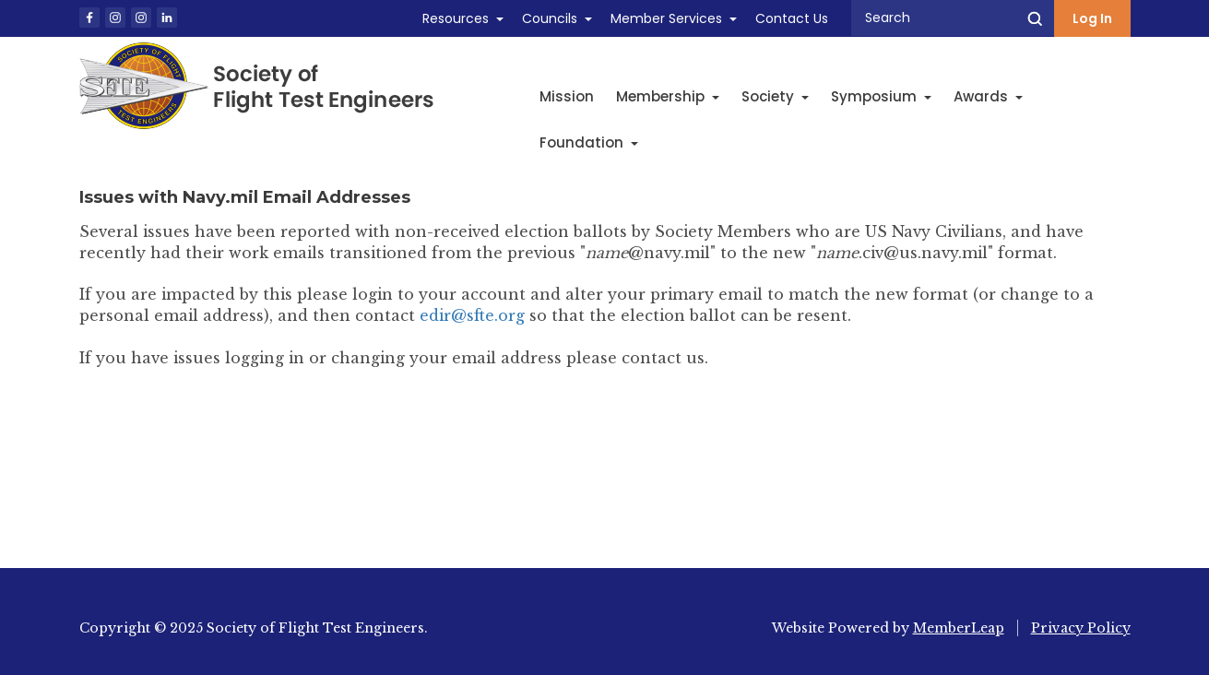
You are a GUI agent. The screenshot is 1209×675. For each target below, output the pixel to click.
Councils (549, 18)
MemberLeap (958, 628)
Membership (667, 96)
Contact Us (791, 18)
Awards (988, 96)
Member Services (666, 18)
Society (775, 96)
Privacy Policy (1081, 628)
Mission (566, 96)
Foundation (588, 142)
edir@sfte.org (472, 315)
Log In (1092, 18)
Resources (455, 18)
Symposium (881, 96)
